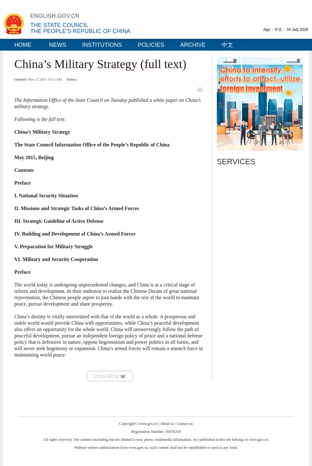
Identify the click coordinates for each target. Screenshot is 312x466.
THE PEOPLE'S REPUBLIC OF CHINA (80, 31)
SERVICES (236, 161)
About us (167, 423)
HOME (23, 45)
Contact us (185, 423)
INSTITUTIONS (102, 45)
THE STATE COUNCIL (59, 25)
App (266, 29)
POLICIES (151, 45)
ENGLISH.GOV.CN (54, 16)
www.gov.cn (148, 423)
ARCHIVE (193, 45)
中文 (278, 29)
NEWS (57, 45)
